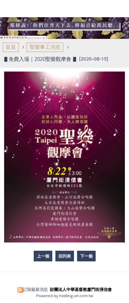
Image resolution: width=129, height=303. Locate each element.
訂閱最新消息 (35, 289)
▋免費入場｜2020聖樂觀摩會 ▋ (40, 59)
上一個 (43, 256)
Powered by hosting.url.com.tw (64, 295)
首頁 (11, 47)
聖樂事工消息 (45, 47)
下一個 (86, 256)
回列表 (64, 256)
